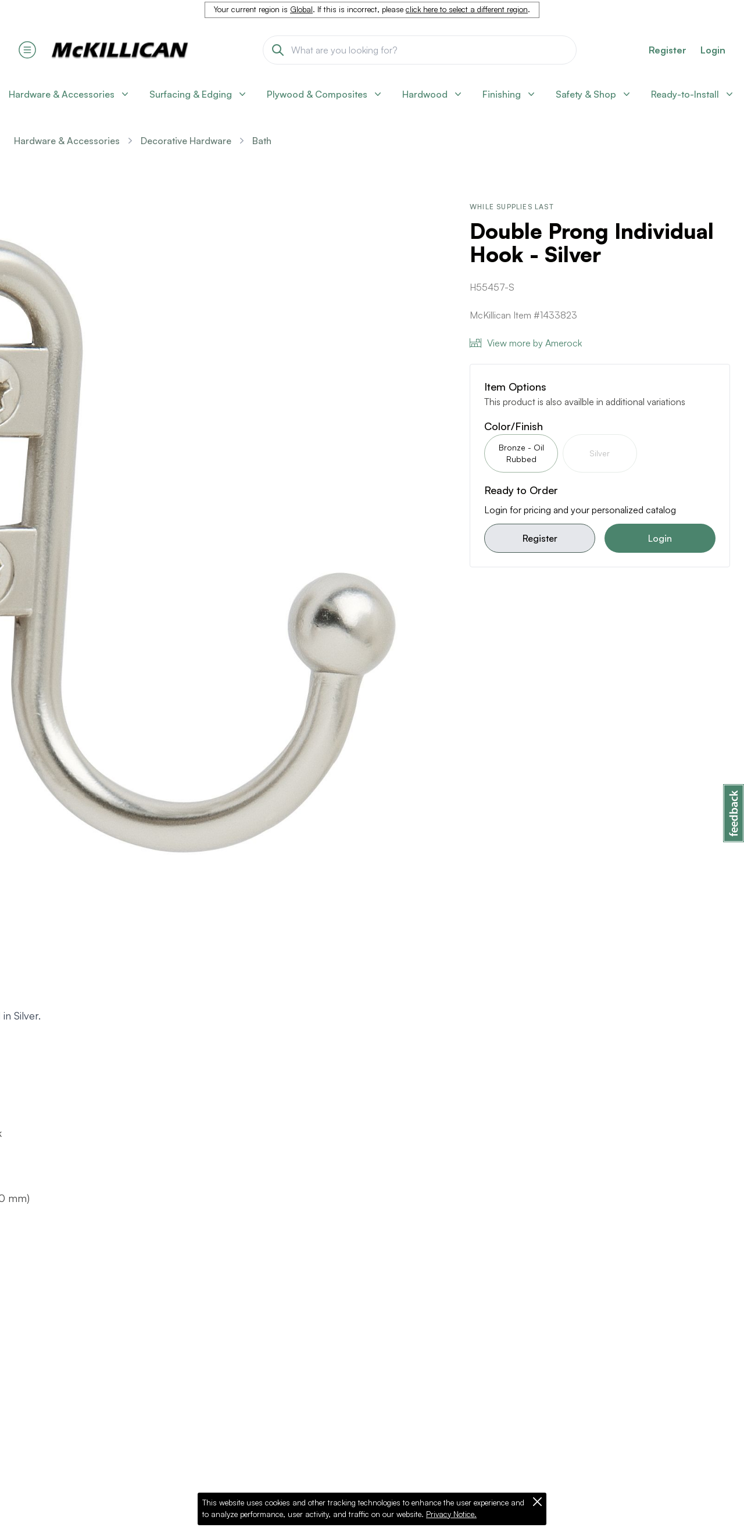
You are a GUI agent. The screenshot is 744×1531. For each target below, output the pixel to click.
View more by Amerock (526, 343)
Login (712, 50)
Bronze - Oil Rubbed (521, 453)
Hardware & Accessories (67, 140)
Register (540, 538)
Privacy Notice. (451, 1514)
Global (301, 9)
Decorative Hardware (186, 140)
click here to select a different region (467, 9)
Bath (261, 140)
